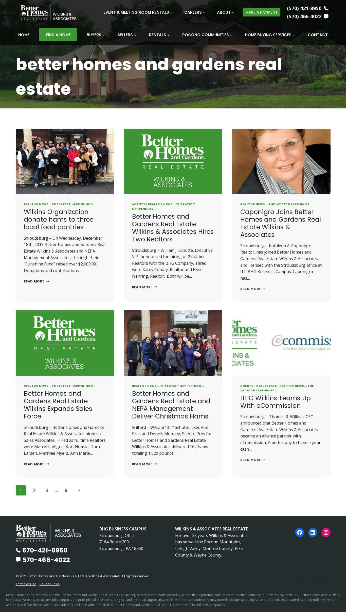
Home (24, 34)
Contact (318, 34)
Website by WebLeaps (312, 577)
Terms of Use (26, 583)
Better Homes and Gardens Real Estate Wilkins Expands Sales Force (58, 404)
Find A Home (58, 34)
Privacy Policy (50, 583)
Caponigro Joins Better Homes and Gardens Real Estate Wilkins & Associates (280, 223)
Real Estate (266, 386)
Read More (36, 281)
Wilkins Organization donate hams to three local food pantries (59, 219)
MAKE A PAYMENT (261, 12)
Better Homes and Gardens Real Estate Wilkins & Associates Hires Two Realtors (173, 227)
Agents (138, 204)
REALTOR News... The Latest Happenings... (60, 204)
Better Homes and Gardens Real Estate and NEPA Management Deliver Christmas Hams (171, 404)
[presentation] (65, 161)
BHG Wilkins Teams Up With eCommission (275, 401)
